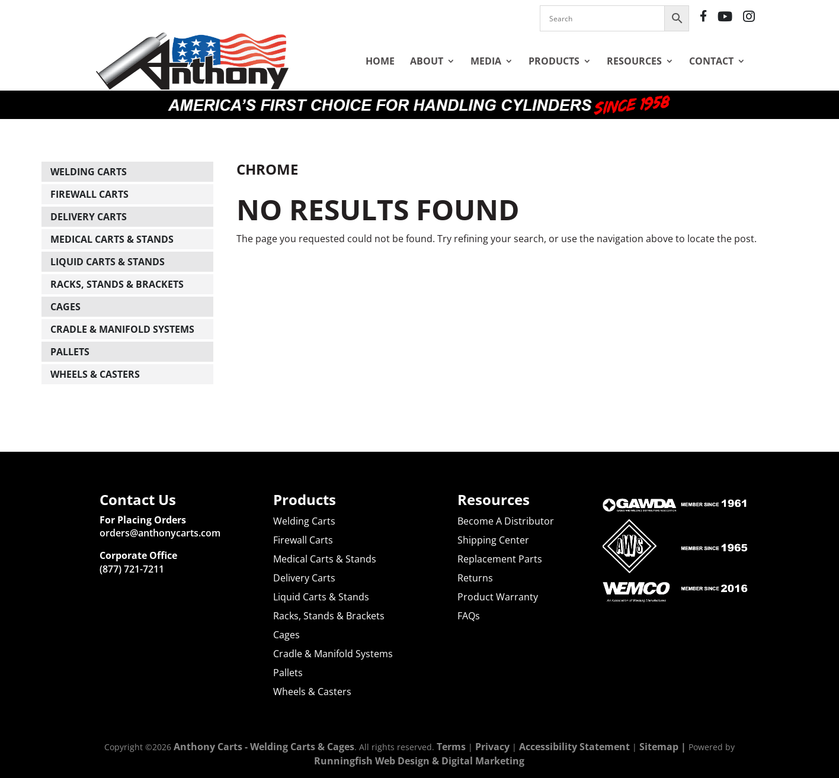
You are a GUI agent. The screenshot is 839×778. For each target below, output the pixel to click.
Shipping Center (493, 539)
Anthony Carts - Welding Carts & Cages (264, 746)
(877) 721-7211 (132, 569)
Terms (451, 746)
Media (485, 60)
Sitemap (658, 746)
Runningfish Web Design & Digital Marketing (419, 760)
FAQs (468, 615)
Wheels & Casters (95, 374)
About (426, 60)
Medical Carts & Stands (112, 239)
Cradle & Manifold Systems (122, 329)
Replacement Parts (499, 558)
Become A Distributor (505, 521)
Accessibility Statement (574, 746)
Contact (711, 60)
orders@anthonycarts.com (160, 532)
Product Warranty (497, 596)
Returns (475, 577)
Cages (65, 306)
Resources (634, 60)
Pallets (69, 351)
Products (554, 60)
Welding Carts (88, 171)
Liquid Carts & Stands (107, 261)
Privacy (492, 746)
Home (380, 60)
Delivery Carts (88, 216)
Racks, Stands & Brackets (117, 284)
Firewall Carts (89, 194)
